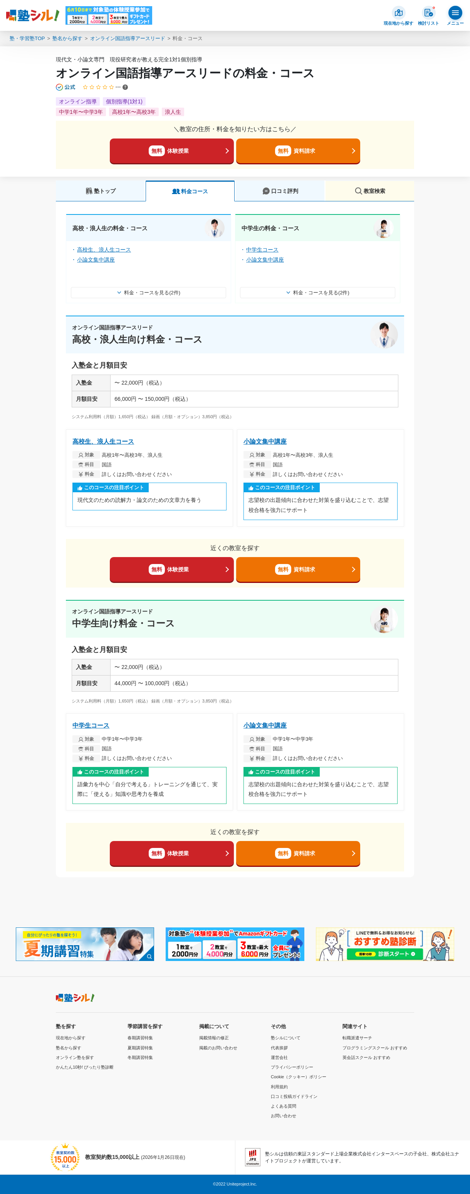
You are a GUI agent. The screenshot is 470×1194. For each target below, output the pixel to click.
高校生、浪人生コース (104, 250)
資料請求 (295, 150)
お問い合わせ (283, 1115)
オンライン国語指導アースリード (127, 38)
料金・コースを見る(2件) (148, 293)
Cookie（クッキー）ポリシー (298, 1076)
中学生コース (262, 250)
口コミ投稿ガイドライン (294, 1096)
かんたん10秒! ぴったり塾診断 (85, 1067)
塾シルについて (285, 1037)
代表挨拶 (279, 1047)
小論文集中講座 (96, 260)
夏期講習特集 (140, 1047)
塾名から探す (67, 38)
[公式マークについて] (66, 87)
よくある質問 (283, 1106)
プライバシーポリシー (292, 1067)
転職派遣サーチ (357, 1037)
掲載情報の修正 (214, 1037)
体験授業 (169, 150)
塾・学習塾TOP (27, 38)
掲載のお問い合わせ (218, 1047)
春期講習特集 (140, 1037)
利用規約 (279, 1086)
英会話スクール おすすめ (366, 1057)
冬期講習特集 (140, 1057)
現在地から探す (71, 1037)
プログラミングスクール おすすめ (374, 1047)
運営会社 (279, 1057)
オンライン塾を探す (75, 1057)
